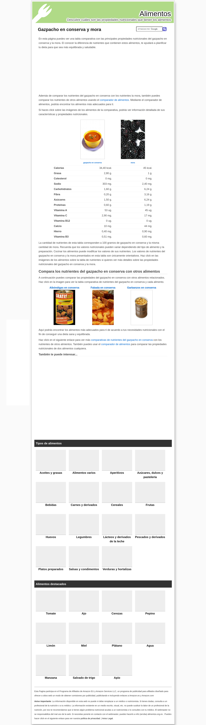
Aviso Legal (107, 718)
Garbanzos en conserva (141, 287)
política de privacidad (90, 718)
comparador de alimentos (114, 100)
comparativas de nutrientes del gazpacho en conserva (122, 340)
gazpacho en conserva (92, 163)
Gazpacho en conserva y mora (69, 29)
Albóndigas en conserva (64, 287)
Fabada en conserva (103, 287)
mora (133, 163)
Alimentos (155, 14)
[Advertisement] (103, 71)
